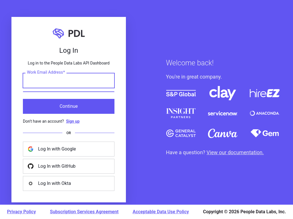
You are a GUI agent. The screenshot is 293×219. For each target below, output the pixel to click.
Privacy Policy (21, 211)
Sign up (73, 121)
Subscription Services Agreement (84, 211)
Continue (69, 106)
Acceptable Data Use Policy (160, 211)
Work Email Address (46, 72)
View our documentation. (235, 152)
